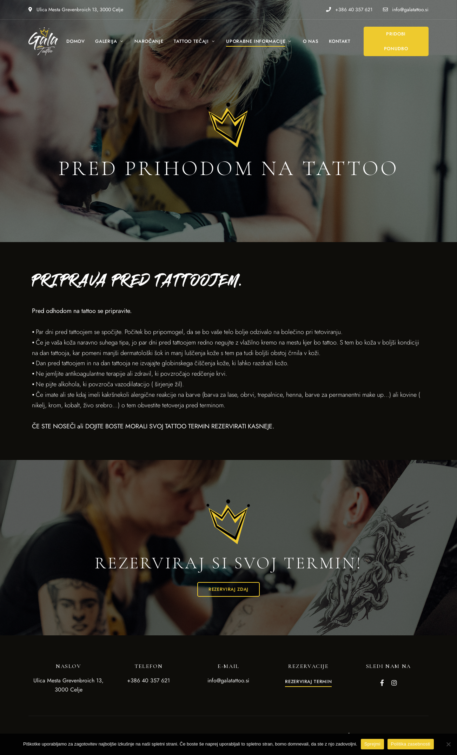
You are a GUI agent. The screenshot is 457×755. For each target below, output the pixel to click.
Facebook (382, 683)
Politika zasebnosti (410, 744)
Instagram (394, 683)
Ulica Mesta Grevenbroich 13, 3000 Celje (75, 9)
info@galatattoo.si (406, 9)
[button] (396, 41)
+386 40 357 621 (349, 9)
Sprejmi (372, 744)
